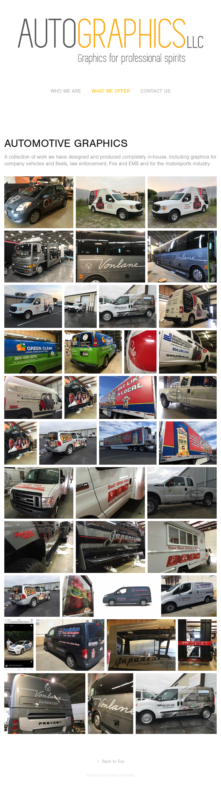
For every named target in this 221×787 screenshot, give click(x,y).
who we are (66, 91)
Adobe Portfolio (121, 775)
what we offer (110, 91)
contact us (155, 91)
